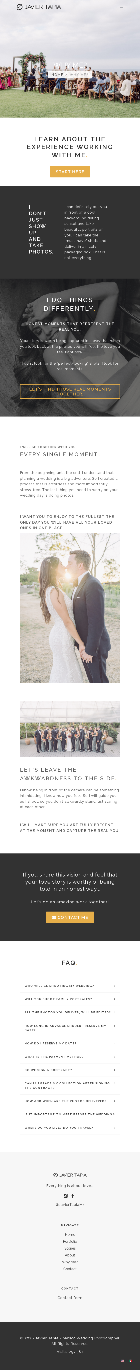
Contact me (70, 917)
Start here (70, 171)
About (70, 1255)
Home (58, 75)
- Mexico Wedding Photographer (77, 1338)
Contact (70, 1269)
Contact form (70, 1298)
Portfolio (70, 1241)
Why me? (70, 1262)
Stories (70, 1248)
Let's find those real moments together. (70, 391)
